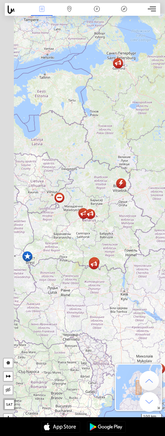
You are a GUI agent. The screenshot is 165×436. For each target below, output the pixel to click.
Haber (42, 9)
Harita (69, 9)
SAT (9, 404)
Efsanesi (124, 9)
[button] (90, 214)
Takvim (97, 9)
